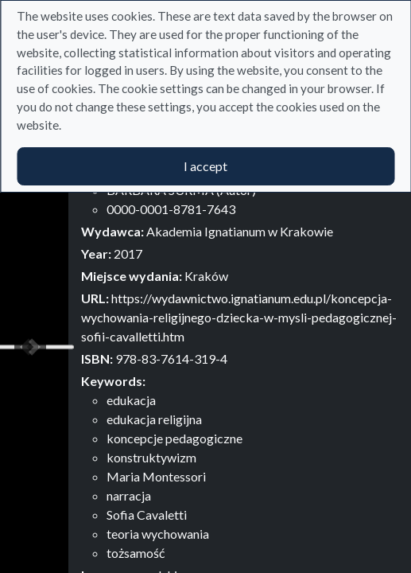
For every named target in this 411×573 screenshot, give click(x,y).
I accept (205, 165)
